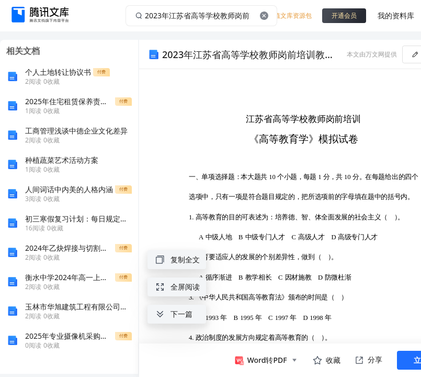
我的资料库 (396, 15)
